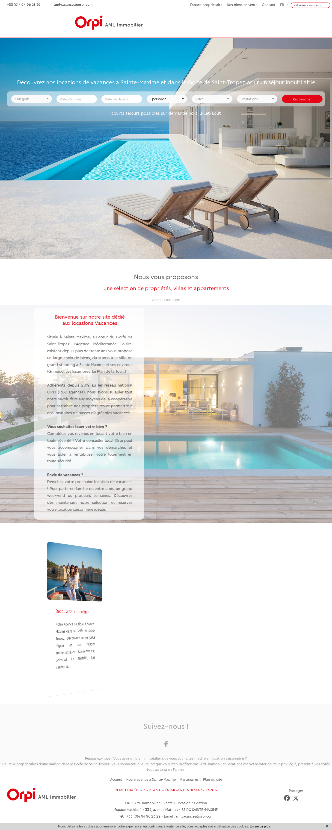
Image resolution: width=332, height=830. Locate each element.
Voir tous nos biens (166, 300)
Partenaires (189, 779)
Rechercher (302, 98)
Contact (269, 4)
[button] (31, 98)
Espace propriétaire (206, 4)
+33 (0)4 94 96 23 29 (143, 816)
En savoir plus (260, 826)
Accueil (116, 779)
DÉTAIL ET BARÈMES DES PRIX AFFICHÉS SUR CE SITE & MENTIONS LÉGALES (166, 790)
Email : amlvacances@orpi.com (188, 816)
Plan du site (212, 779)
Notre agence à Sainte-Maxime (151, 779)
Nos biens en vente (242, 4)
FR (282, 4)
